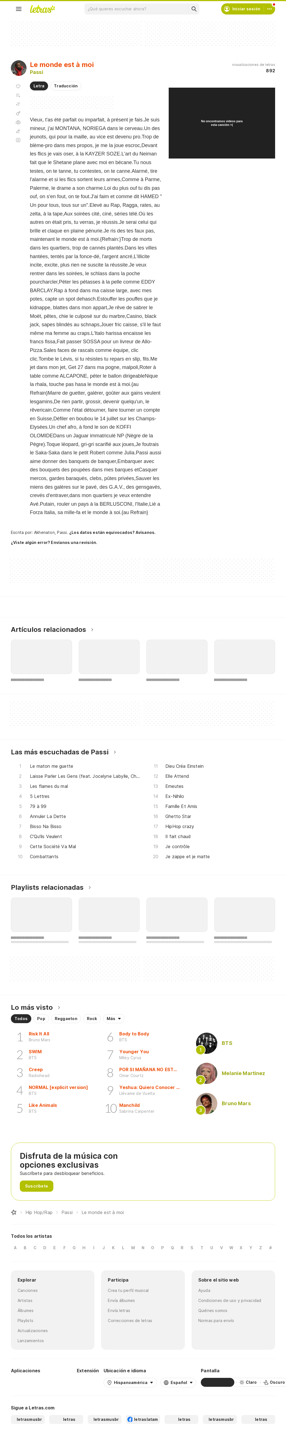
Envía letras (119, 1310)
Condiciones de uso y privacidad (229, 1300)
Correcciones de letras (130, 1320)
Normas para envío (216, 1320)
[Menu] (19, 9)
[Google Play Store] (26, 1382)
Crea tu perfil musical (128, 1290)
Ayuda (204, 1290)
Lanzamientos (31, 1340)
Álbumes (26, 1310)
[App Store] (59, 1382)
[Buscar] (193, 9)
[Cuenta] (269, 9)
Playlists (25, 1320)
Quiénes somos (213, 1310)
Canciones (28, 1290)
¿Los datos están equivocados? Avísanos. (112, 532)
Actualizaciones (33, 1330)
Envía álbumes (121, 1300)
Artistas (25, 1300)
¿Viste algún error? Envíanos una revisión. (54, 542)
